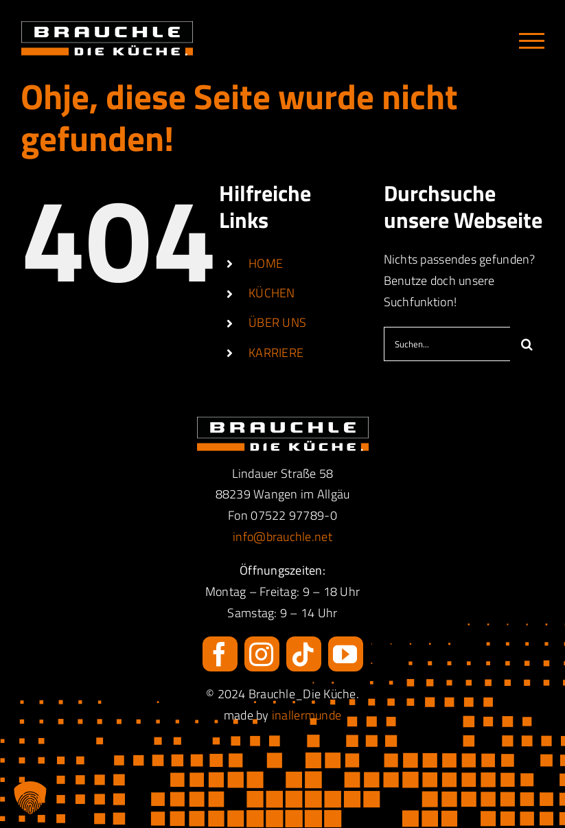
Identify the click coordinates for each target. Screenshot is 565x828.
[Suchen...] (447, 344)
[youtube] (345, 653)
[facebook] (220, 653)
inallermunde (306, 715)
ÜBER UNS (277, 322)
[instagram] (261, 653)
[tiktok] (303, 653)
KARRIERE (276, 352)
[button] (30, 798)
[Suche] (527, 344)
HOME (266, 263)
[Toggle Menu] (532, 41)
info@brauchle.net (282, 536)
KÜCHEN (272, 293)
